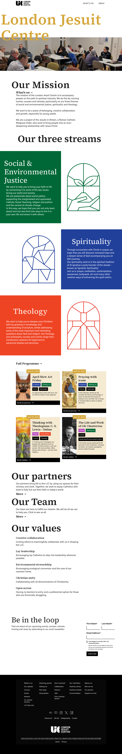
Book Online (22, 460)
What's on (23, 92)
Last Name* (107, 624)
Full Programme (27, 363)
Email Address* (93, 633)
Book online (68, 457)
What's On (88, 3)
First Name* (91, 624)
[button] (101, 3)
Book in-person (23, 403)
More (19, 493)
